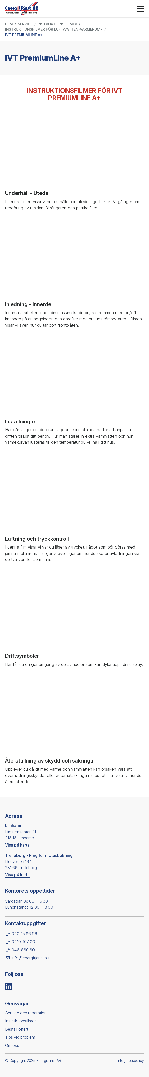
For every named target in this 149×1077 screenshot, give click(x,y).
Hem (9, 24)
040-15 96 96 (24, 933)
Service (25, 24)
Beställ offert (16, 1029)
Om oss (12, 1045)
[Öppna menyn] (140, 9)
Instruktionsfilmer (57, 24)
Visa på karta (17, 845)
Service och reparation (26, 1012)
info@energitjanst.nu (30, 957)
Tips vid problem (20, 1037)
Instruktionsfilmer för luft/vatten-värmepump (54, 29)
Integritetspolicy (130, 1060)
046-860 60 (23, 949)
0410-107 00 (23, 941)
